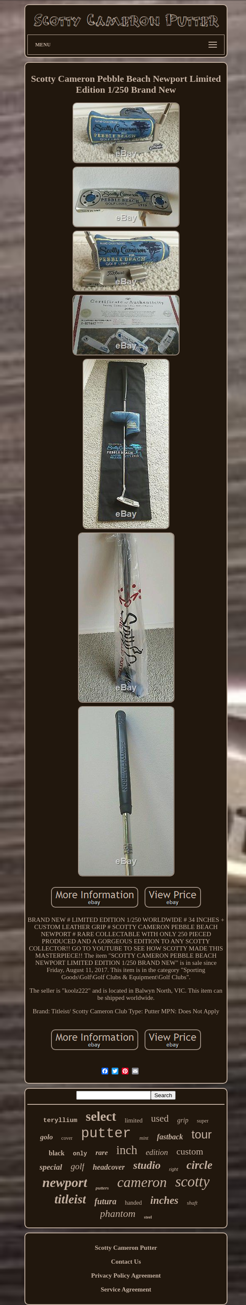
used (159, 1118)
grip (183, 1120)
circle (199, 1165)
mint (143, 1138)
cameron (142, 1182)
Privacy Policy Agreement (126, 1275)
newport (64, 1182)
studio (146, 1165)
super (203, 1120)
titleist (70, 1199)
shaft (192, 1203)
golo (46, 1137)
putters (102, 1187)
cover (67, 1138)
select (101, 1116)
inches (164, 1200)
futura (105, 1201)
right (173, 1169)
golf (78, 1166)
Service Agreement (126, 1289)
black (56, 1153)
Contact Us (126, 1261)
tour (201, 1134)
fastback (170, 1137)
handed (133, 1203)
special (51, 1167)
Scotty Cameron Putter (126, 1247)
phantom (118, 1213)
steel (148, 1217)
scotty (192, 1181)
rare (102, 1153)
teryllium (60, 1120)
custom (189, 1151)
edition (157, 1152)
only (80, 1153)
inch (126, 1150)
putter (106, 1133)
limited (134, 1120)
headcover (109, 1167)
